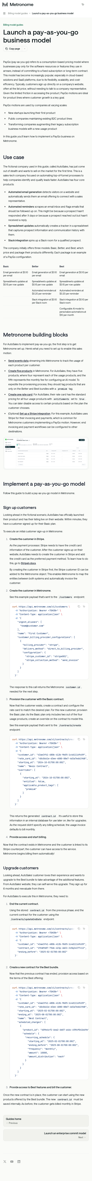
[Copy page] (12, 48)
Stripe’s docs (28, 563)
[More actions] (87, 4)
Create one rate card (20, 394)
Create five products (20, 370)
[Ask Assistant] (84, 606)
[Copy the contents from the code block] (79, 606)
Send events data (18, 360)
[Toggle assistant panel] (82, 4)
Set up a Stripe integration (35, 413)
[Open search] (77, 4)
